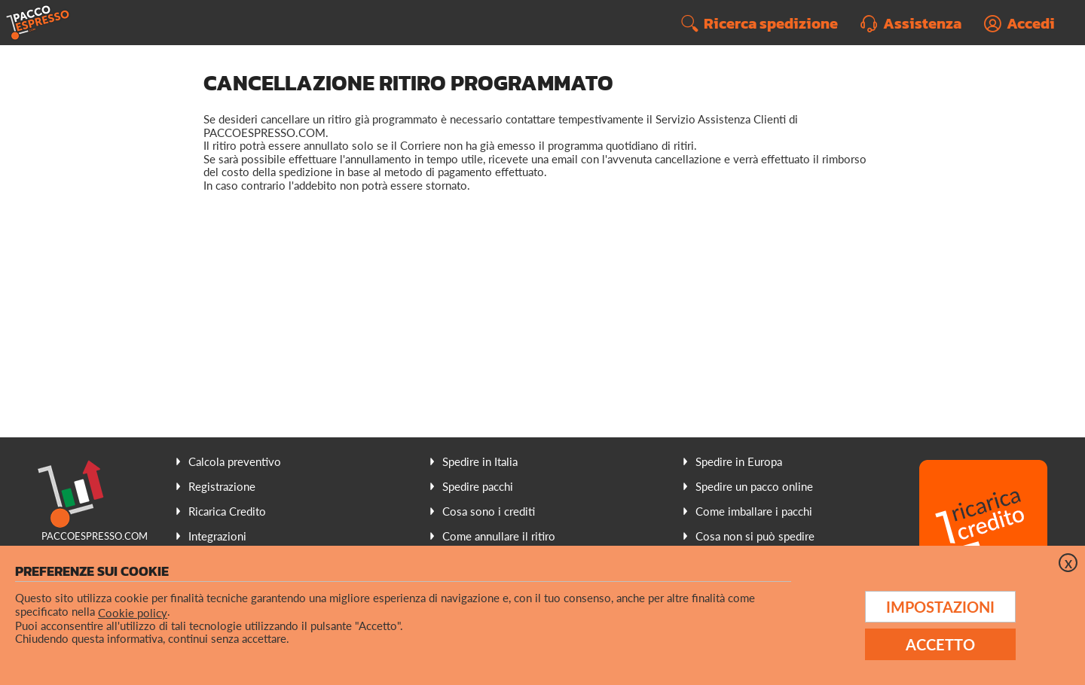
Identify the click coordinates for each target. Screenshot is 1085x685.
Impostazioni (940, 607)
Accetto (940, 644)
